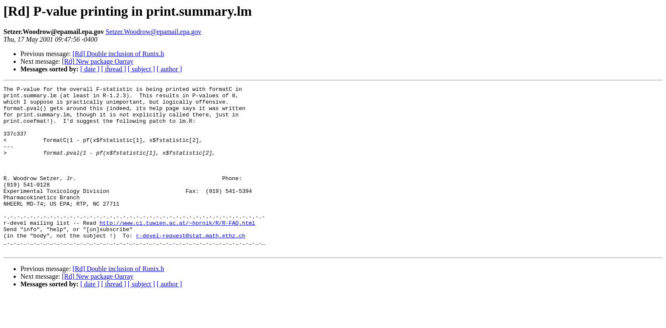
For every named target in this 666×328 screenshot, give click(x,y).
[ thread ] (113, 69)
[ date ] (89, 69)
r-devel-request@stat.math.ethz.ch (190, 266)
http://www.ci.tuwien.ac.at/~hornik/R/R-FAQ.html (177, 250)
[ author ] (169, 69)
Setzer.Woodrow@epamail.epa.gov (153, 31)
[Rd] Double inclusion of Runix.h (118, 53)
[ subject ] (141, 69)
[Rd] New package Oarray (97, 61)
